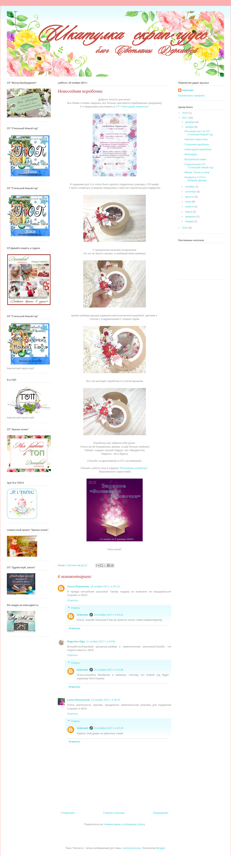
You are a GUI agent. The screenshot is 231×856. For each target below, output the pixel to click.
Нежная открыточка (196, 139)
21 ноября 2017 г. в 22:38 (108, 669)
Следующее (68, 812)
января (189, 221)
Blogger (160, 848)
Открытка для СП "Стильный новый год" (199, 166)
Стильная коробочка (196, 144)
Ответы (75, 607)
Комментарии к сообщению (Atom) (124, 824)
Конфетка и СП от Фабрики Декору (195, 179)
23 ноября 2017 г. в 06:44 (105, 699)
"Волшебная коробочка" (133, 468)
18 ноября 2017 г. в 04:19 (104, 586)
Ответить (72, 600)
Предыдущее (160, 812)
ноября (189, 126)
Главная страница (114, 812)
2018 (185, 112)
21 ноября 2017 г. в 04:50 (100, 641)
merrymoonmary (131, 848)
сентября (191, 191)
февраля (191, 216)
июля (188, 201)
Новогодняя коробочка (197, 149)
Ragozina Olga (76, 641)
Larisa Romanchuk (78, 699)
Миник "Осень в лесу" (197, 172)
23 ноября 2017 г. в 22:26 (108, 728)
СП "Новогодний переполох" (132, 106)
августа (190, 196)
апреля (189, 206)
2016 (185, 227)
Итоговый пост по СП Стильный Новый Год (198, 133)
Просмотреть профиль (191, 95)
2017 (185, 117)
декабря (190, 122)
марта (189, 211)
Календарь (190, 154)
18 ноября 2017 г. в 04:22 (108, 614)
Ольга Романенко (78, 586)
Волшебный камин (195, 159)
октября (190, 186)
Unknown (82, 614)
